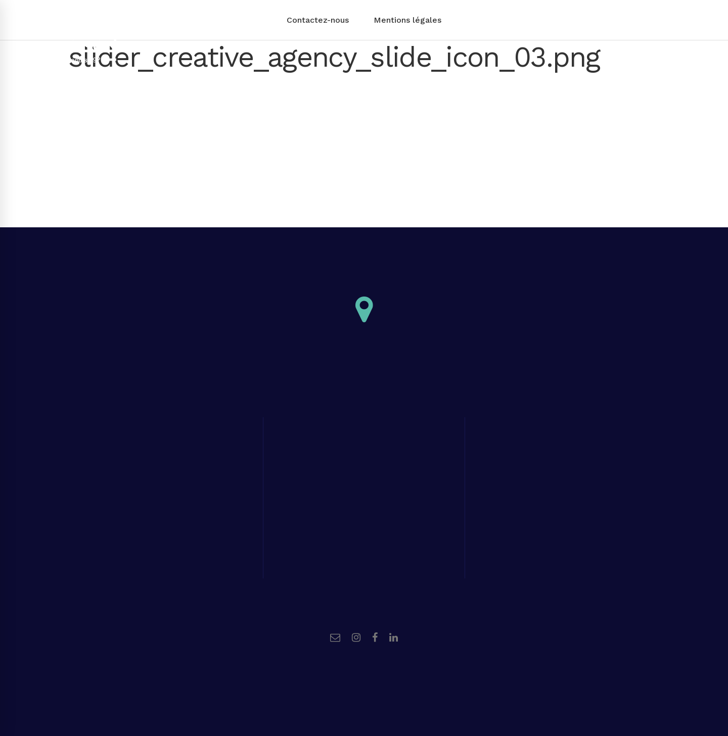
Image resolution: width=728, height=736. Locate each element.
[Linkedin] (393, 637)
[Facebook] (375, 637)
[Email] (335, 637)
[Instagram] (356, 637)
